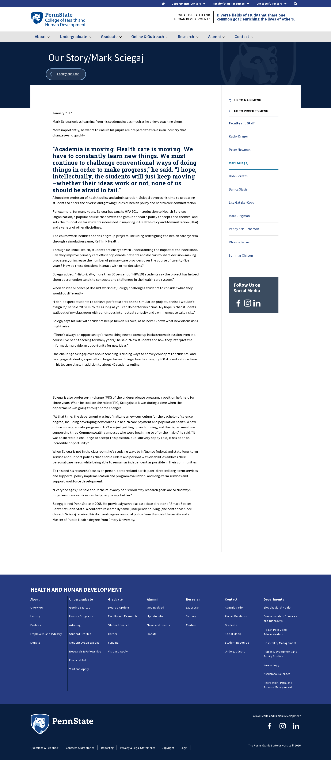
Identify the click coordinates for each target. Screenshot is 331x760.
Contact (242, 36)
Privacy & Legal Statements (137, 748)
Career (112, 634)
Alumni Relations (236, 616)
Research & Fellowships (85, 651)
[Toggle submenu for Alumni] (226, 36)
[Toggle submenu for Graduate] (123, 36)
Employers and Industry (46, 634)
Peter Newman (240, 149)
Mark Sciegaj (238, 163)
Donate (35, 642)
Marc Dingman (239, 216)
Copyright (168, 748)
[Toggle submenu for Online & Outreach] (169, 36)
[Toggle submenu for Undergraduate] (92, 36)
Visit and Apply (79, 669)
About (40, 36)
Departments (274, 599)
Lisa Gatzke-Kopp (242, 202)
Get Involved (155, 607)
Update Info (155, 616)
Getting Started (79, 607)
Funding (113, 642)
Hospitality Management (280, 643)
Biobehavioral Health (278, 607)
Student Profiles (80, 634)
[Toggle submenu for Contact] (254, 36)
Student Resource (237, 642)
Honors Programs (81, 616)
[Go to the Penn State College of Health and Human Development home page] (58, 19)
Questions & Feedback (44, 748)
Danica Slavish (239, 189)
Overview (36, 607)
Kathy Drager (238, 136)
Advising (75, 625)
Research (186, 36)
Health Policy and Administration (275, 632)
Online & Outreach (147, 36)
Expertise (192, 607)
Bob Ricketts (238, 176)
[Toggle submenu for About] (51, 36)
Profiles (35, 625)
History (35, 616)
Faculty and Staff (242, 123)
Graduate (109, 36)
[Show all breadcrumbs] (66, 74)
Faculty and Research (122, 616)
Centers (191, 625)
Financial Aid (77, 660)
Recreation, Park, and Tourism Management (278, 685)
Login (184, 748)
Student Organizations (84, 642)
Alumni (214, 36)
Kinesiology (271, 665)
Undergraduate (73, 36)
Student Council (118, 625)
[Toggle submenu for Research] (199, 36)
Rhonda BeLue (239, 242)
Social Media (233, 634)
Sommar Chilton (241, 255)
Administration (234, 607)
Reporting (107, 748)
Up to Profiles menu (251, 111)
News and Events (158, 625)
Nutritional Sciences (277, 674)
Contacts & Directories (80, 748)
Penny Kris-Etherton (244, 229)
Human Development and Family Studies (280, 654)
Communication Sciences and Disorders (280, 618)
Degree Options (119, 607)
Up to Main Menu (247, 100)
